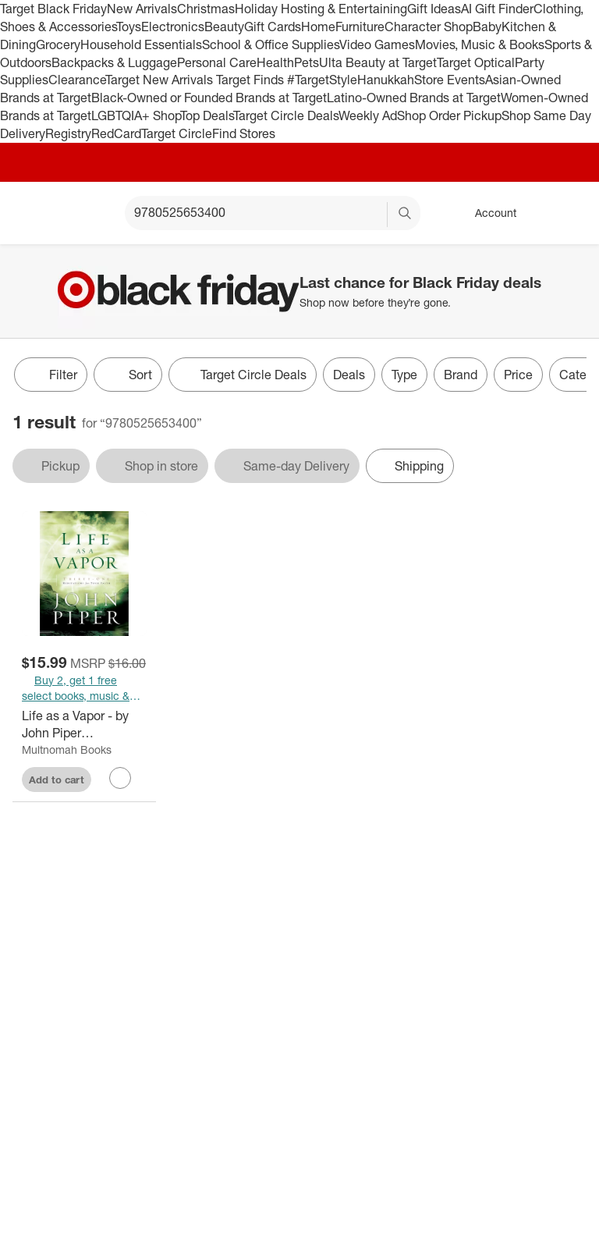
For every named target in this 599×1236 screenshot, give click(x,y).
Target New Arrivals (160, 79)
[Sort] (128, 374)
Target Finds (251, 79)
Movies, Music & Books (479, 44)
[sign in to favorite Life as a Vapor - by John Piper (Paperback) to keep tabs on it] (120, 778)
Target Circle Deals (285, 115)
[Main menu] (89, 213)
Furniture (360, 26)
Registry (68, 133)
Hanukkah (385, 79)
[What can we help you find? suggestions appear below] (272, 213)
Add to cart (56, 779)
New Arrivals (142, 8)
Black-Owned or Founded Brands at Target (209, 97)
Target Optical (476, 62)
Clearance (76, 79)
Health (275, 62)
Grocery (58, 44)
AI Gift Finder (497, 8)
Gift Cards (272, 26)
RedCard (116, 133)
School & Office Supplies (270, 44)
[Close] (577, 262)
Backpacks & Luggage (114, 62)
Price (518, 374)
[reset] (375, 214)
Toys (128, 26)
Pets (306, 62)
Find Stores (243, 133)
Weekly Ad (367, 115)
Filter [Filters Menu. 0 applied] (50, 374)
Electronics (172, 26)
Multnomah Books (67, 749)
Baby (487, 26)
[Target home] (34, 213)
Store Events (449, 79)
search (405, 214)
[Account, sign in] (488, 213)
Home (318, 26)
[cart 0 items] (566, 213)
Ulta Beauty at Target (378, 62)
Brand (460, 374)
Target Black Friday (53, 8)
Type (404, 374)
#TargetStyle (322, 79)
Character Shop (429, 26)
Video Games (377, 44)
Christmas (206, 8)
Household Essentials (141, 44)
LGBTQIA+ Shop (135, 115)
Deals (349, 374)
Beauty (224, 26)
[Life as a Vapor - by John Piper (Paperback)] (84, 725)
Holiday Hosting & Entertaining (321, 8)
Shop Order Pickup (449, 115)
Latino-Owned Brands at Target (414, 97)
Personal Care (217, 62)
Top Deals (206, 115)
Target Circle (176, 133)
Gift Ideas (434, 8)
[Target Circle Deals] (242, 374)
